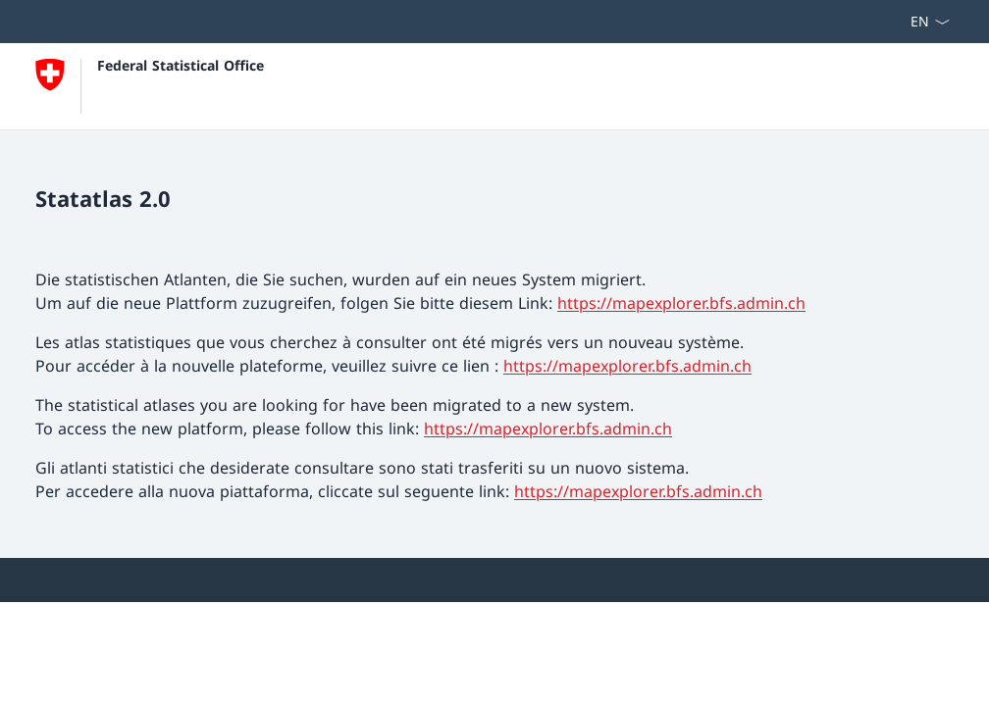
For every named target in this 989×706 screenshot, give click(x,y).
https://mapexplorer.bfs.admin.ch (681, 303)
